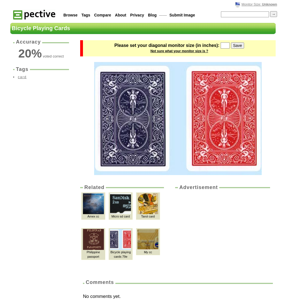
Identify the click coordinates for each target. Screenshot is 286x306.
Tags (85, 15)
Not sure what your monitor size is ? (179, 51)
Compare (102, 15)
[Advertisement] (222, 233)
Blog (152, 15)
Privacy (137, 15)
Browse (70, 15)
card (22, 77)
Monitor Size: (259, 4)
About (120, 15)
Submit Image (182, 15)
